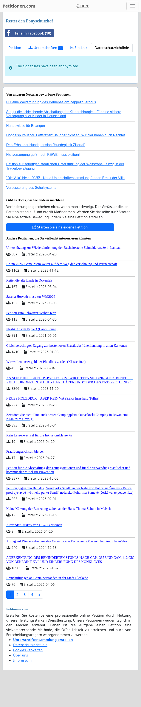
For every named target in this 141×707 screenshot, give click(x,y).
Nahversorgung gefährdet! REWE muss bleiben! (43, 154)
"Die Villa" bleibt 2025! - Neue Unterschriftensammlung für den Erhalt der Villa (65, 178)
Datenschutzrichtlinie (112, 47)
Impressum (22, 660)
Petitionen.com (19, 6)
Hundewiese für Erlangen (25, 126)
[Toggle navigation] (132, 6)
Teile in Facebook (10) (28, 33)
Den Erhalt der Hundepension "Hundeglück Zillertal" (45, 145)
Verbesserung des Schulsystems (31, 187)
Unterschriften (45, 47)
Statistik (78, 47)
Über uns (20, 655)
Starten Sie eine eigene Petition (60, 227)
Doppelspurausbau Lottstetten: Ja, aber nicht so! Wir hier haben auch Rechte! (65, 135)
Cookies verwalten (28, 650)
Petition (15, 47)
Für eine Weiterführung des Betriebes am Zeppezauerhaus (51, 102)
